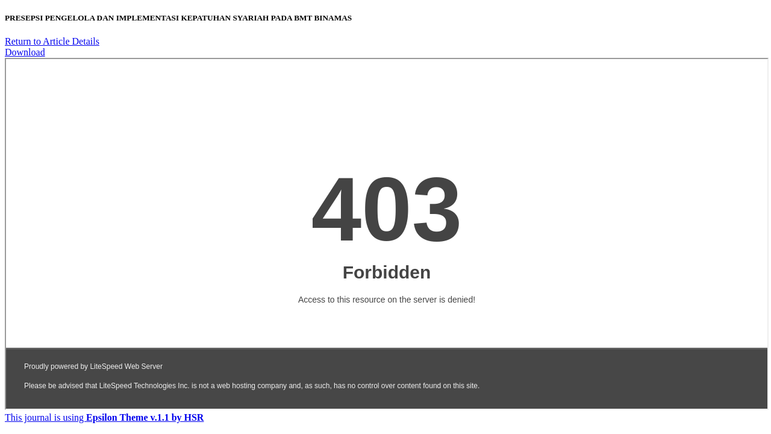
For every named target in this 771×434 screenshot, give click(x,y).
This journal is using (104, 417)
